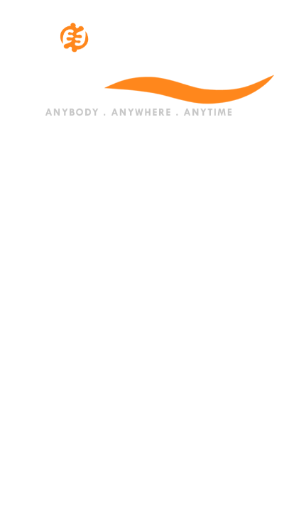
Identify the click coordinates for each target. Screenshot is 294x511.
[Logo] (147, 68)
